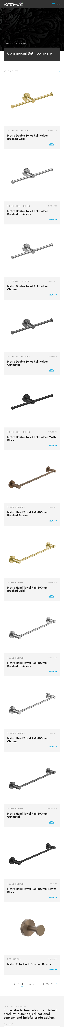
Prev (7, 984)
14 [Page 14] (43, 984)
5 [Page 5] (26, 984)
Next (57, 984)
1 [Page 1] (11, 984)
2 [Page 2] (14, 984)
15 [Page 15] (47, 984)
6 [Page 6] (30, 984)
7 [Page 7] (33, 984)
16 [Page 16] (52, 984)
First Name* (8, 1024)
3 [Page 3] (18, 984)
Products (11, 43)
